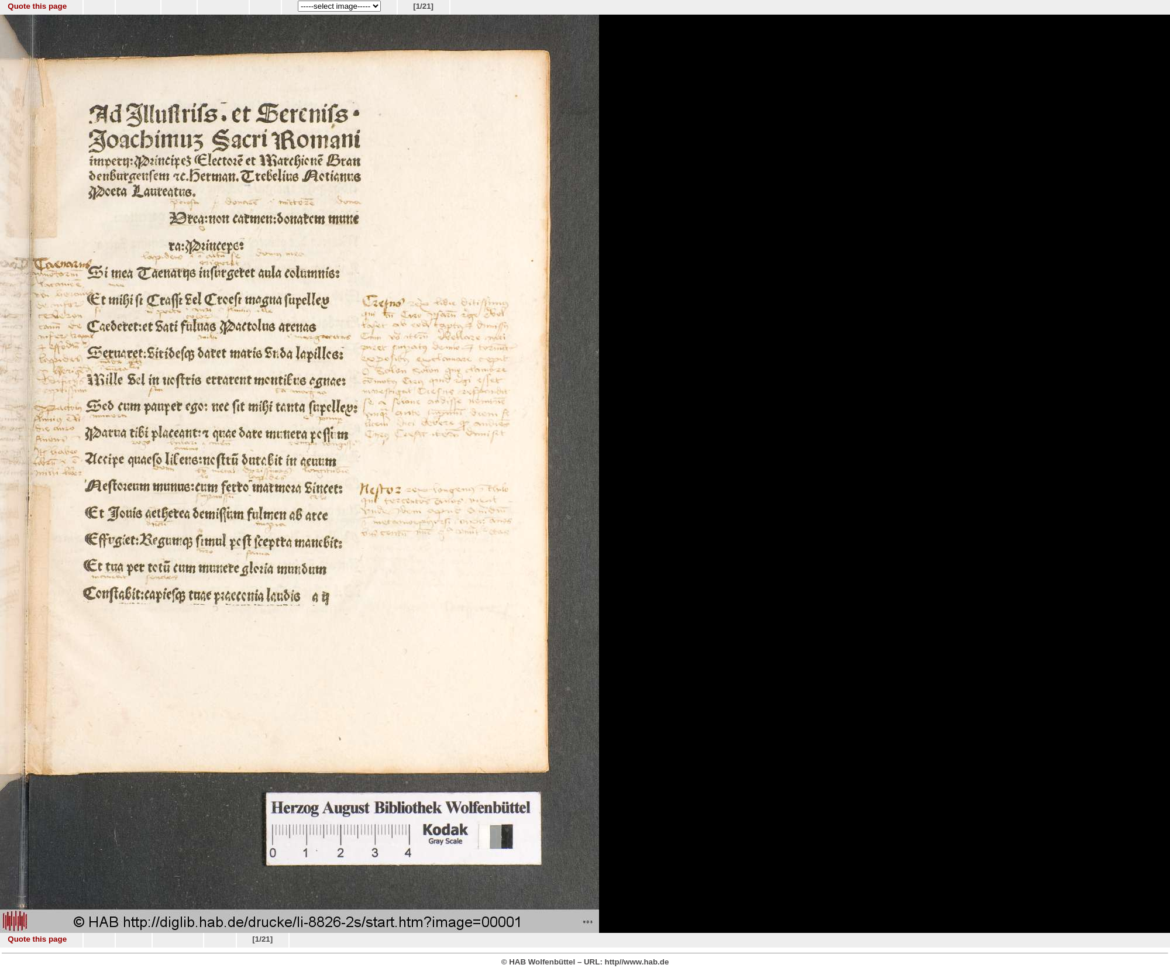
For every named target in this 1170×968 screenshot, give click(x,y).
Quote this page (37, 6)
